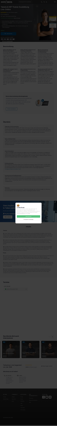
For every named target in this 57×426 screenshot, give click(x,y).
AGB (29, 213)
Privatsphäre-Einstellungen (28, 219)
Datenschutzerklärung (21, 213)
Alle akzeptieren (28, 216)
